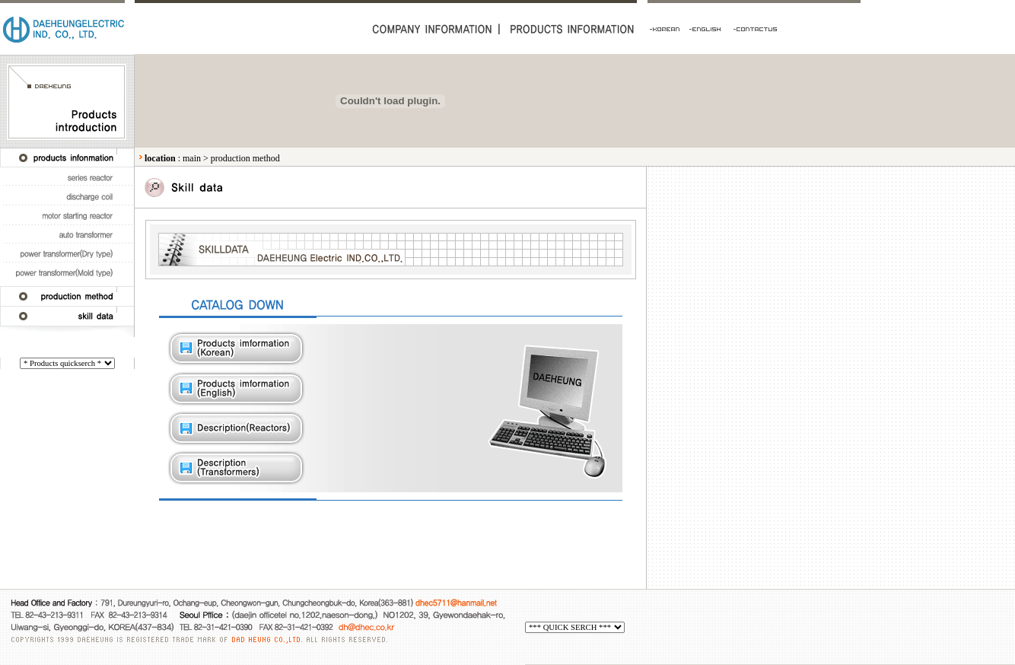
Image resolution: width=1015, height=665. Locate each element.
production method (245, 158)
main (192, 158)
